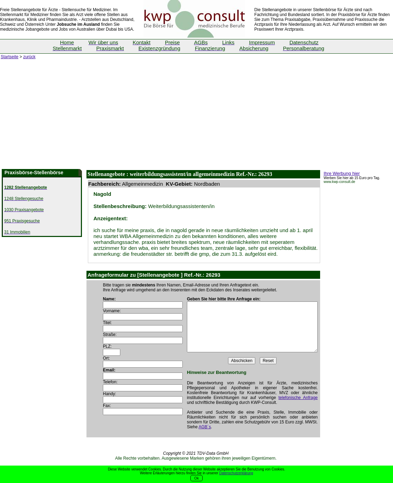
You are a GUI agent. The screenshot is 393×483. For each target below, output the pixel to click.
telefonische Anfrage (298, 397)
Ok (196, 478)
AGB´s (204, 426)
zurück (29, 56)
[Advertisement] (196, 117)
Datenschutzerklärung (236, 473)
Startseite (9, 56)
